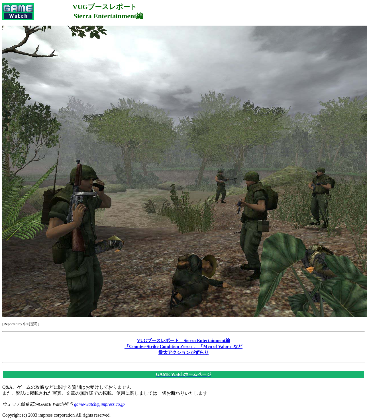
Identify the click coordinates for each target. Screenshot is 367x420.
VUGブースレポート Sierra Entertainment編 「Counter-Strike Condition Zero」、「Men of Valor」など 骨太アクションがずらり (183, 346)
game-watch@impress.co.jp (99, 404)
